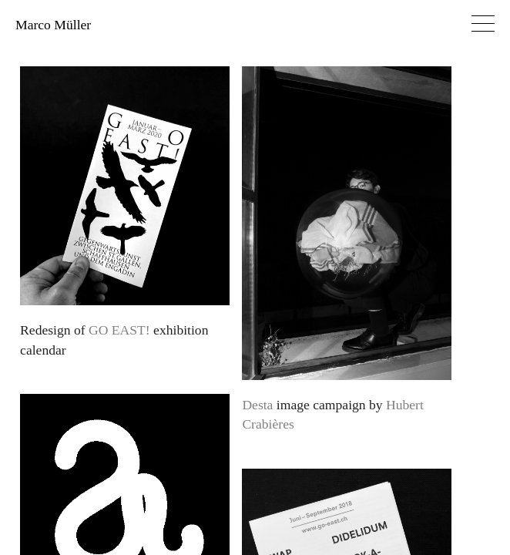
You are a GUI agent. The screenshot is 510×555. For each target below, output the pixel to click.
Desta (257, 404)
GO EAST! (119, 330)
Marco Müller (53, 24)
